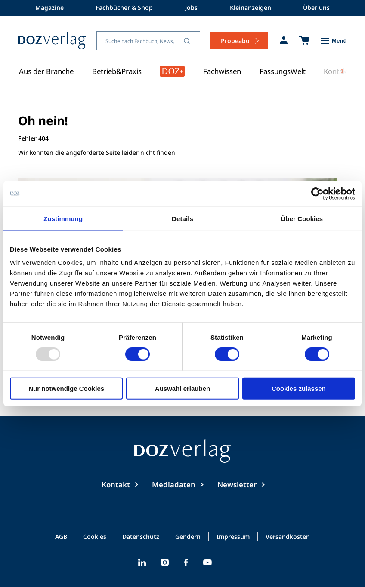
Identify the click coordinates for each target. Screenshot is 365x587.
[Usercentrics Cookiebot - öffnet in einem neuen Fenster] (317, 193)
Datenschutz (140, 537)
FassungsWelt (283, 71)
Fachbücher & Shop (124, 7)
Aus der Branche (46, 71)
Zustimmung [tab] (63, 218)
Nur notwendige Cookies (66, 388)
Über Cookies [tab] (302, 218)
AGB (61, 537)
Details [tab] (182, 218)
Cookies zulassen (299, 388)
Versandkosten (288, 537)
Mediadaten (173, 484)
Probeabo (235, 41)
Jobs (191, 7)
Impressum (233, 537)
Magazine (49, 7)
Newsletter (237, 484)
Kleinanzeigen (250, 7)
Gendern (188, 537)
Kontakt (116, 484)
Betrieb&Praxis (117, 71)
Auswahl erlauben (182, 388)
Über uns (316, 7)
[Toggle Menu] (333, 41)
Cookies (94, 537)
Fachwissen (222, 71)
